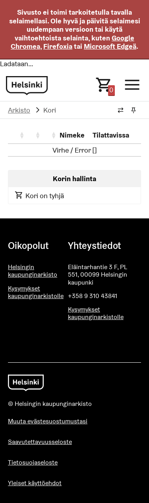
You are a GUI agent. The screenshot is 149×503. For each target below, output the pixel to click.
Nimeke (72, 135)
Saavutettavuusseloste (40, 442)
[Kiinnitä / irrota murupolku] (133, 110)
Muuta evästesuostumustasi (47, 421)
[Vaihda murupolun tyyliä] (120, 110)
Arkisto (19, 110)
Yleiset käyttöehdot (35, 483)
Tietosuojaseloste (33, 462)
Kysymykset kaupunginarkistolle (36, 292)
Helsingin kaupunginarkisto (32, 271)
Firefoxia (57, 46)
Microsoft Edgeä (110, 46)
